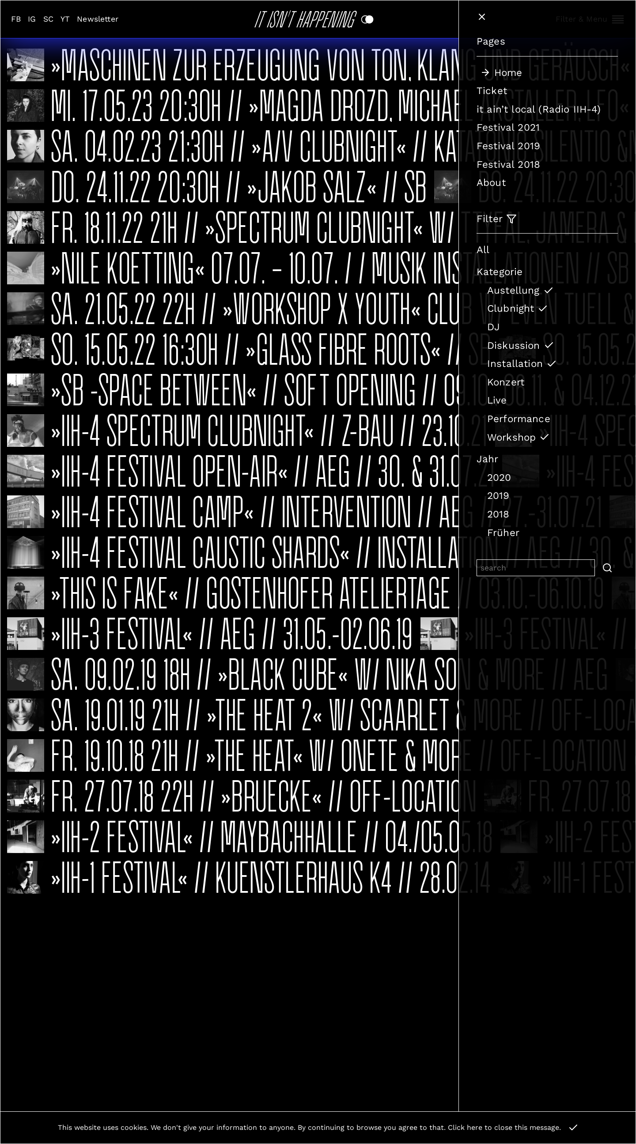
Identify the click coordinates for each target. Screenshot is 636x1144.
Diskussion (520, 345)
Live (497, 400)
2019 (498, 495)
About (491, 182)
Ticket (492, 90)
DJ (493, 326)
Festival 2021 (508, 127)
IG (32, 19)
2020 (499, 477)
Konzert (505, 382)
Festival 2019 (508, 145)
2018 (498, 514)
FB (16, 19)
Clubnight (517, 308)
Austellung (520, 290)
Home (501, 72)
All (483, 249)
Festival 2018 (508, 164)
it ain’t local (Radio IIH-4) (539, 109)
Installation (522, 363)
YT (65, 19)
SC (48, 19)
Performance (518, 418)
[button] (606, 568)
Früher (503, 532)
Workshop (518, 437)
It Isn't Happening (307, 17)
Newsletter (97, 19)
